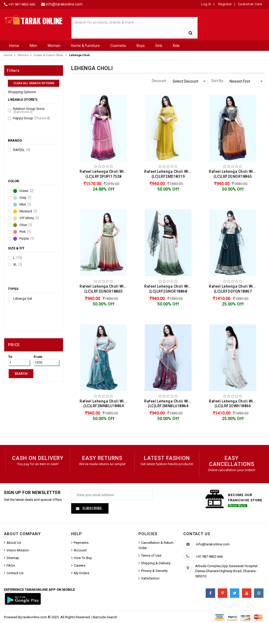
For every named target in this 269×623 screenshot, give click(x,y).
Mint (25, 204)
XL (17, 264)
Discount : (160, 81)
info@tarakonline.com (64, 4)
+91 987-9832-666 (21, 4)
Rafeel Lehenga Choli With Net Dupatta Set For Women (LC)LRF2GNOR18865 (234, 174)
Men (33, 46)
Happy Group (31, 118)
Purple (26, 238)
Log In (206, 4)
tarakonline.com (35, 617)
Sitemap (13, 558)
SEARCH (21, 373)
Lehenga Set (22, 298)
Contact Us (15, 573)
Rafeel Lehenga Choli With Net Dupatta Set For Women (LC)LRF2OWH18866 (234, 403)
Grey (25, 197)
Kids (176, 46)
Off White (29, 218)
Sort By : (218, 81)
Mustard (28, 211)
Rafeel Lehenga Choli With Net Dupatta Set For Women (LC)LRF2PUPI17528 (105, 174)
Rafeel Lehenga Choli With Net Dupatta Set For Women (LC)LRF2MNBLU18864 (105, 403)
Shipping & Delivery (155, 563)
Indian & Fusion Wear (48, 55)
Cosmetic (118, 46)
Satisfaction (150, 578)
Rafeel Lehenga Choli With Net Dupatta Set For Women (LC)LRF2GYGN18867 (234, 288)
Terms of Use (151, 555)
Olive (25, 225)
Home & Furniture (85, 46)
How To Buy (83, 558)
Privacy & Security (154, 571)
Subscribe (91, 508)
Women (54, 46)
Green (26, 190)
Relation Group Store (28, 110)
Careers (79, 565)
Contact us (196, 533)
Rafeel (21, 150)
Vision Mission (18, 550)
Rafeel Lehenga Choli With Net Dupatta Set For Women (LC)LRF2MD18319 (169, 174)
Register (224, 4)
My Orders (81, 573)
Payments (81, 543)
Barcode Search (105, 617)
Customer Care (250, 4)
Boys (141, 46)
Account (80, 550)
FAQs (11, 565)
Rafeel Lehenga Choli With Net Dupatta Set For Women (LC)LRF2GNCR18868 (169, 288)
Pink (25, 231)
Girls (158, 46)
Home (14, 46)
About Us (14, 543)
